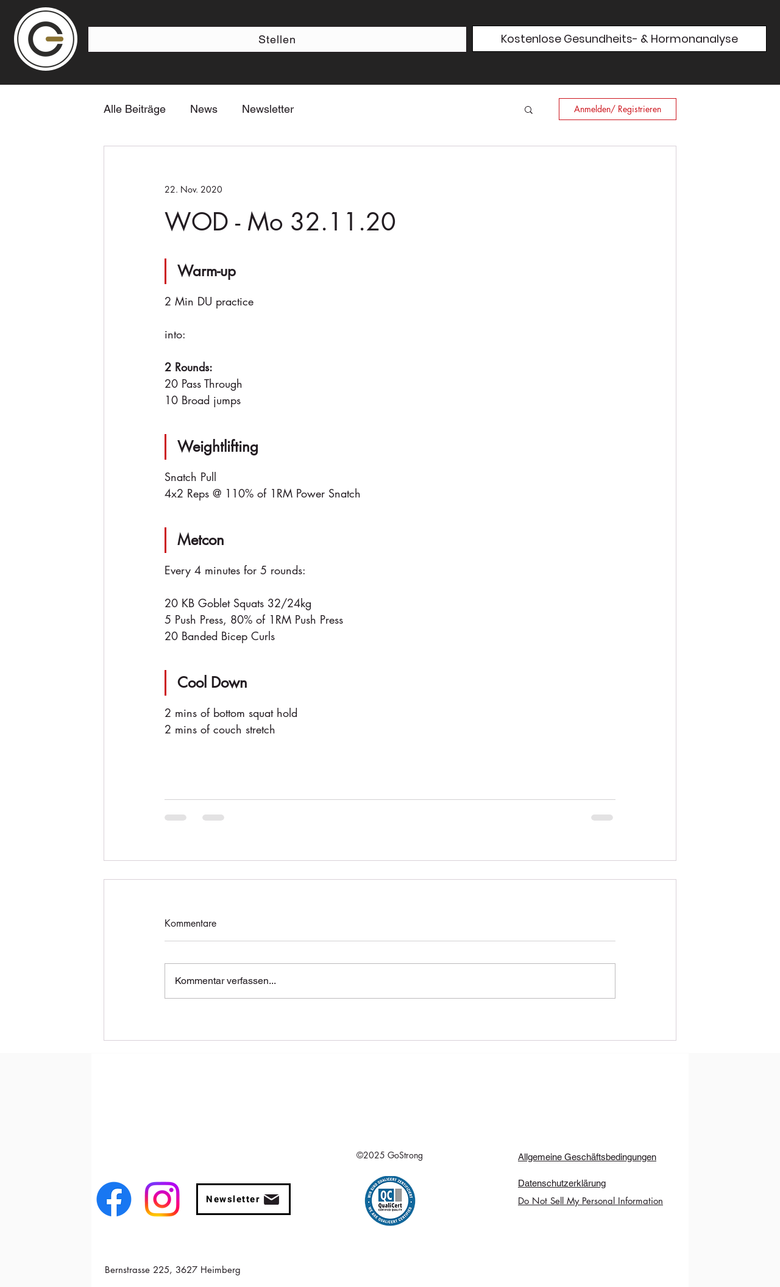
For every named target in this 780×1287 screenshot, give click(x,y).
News (204, 108)
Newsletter (268, 108)
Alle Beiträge (135, 108)
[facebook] (114, 1199)
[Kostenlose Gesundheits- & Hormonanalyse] (619, 39)
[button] (528, 109)
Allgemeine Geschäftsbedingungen (587, 1157)
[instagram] (162, 1199)
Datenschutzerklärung (562, 1183)
